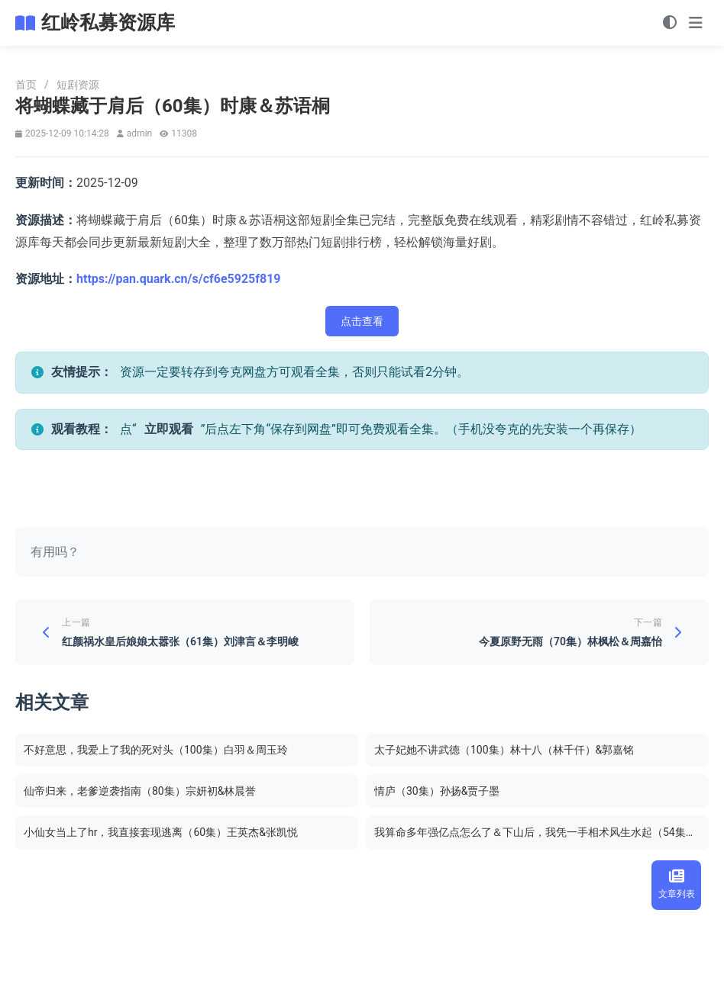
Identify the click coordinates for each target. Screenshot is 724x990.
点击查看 (362, 321)
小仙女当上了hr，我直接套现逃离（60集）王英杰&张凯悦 (161, 832)
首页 (26, 85)
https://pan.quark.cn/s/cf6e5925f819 (178, 279)
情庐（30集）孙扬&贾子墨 (436, 791)
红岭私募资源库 (108, 22)
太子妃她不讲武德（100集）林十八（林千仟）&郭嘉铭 (504, 750)
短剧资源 (78, 85)
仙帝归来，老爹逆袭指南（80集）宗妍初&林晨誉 (140, 791)
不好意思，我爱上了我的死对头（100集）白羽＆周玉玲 (156, 750)
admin (139, 133)
